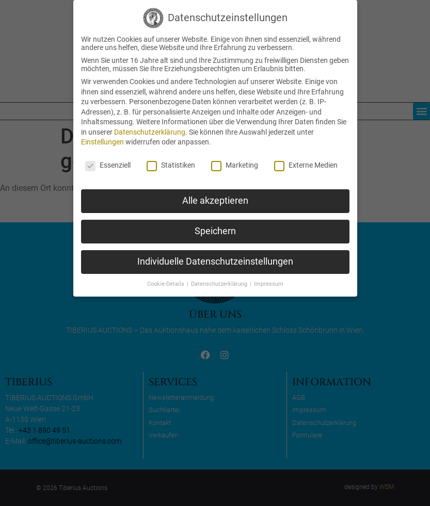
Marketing (234, 165)
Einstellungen (102, 142)
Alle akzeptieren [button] (215, 200)
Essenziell (108, 165)
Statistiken (171, 165)
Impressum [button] (268, 284)
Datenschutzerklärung (149, 132)
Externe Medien (306, 165)
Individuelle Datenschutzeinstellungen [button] (215, 261)
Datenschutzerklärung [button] (220, 284)
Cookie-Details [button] (166, 284)
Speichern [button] (215, 231)
